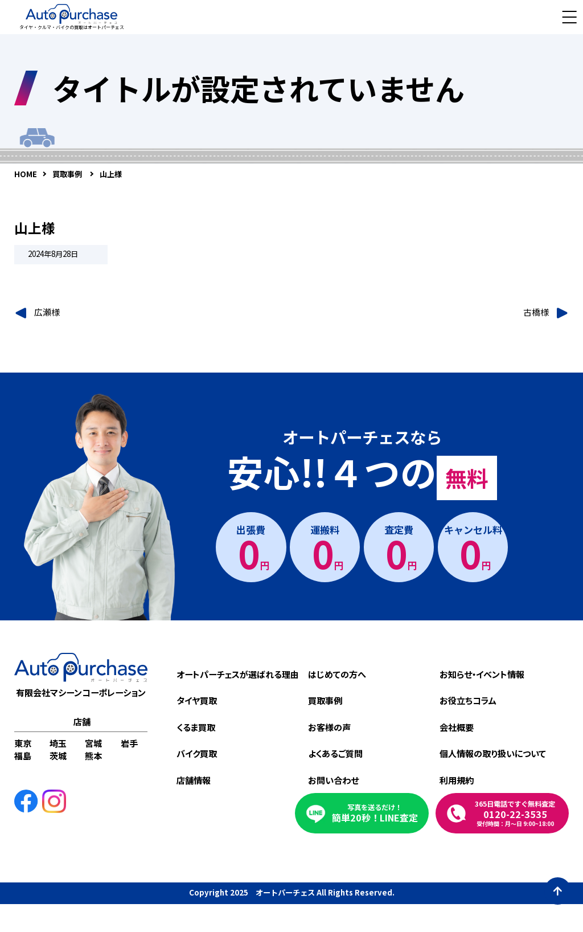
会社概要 (457, 727)
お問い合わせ (333, 780)
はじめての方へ (337, 674)
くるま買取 (195, 727)
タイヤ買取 (196, 700)
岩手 (129, 743)
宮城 (93, 743)
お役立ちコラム (468, 700)
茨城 (58, 755)
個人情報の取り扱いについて (493, 753)
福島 (22, 755)
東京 (22, 743)
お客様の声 (329, 727)
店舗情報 (193, 780)
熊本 (93, 755)
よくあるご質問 (335, 753)
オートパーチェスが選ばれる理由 (237, 674)
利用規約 (457, 780)
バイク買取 (196, 753)
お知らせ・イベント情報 (482, 674)
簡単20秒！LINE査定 (375, 813)
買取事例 (325, 700)
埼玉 (58, 743)
